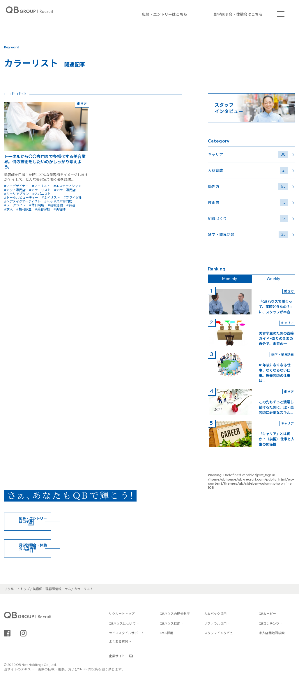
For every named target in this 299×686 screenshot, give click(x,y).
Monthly (229, 278)
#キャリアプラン (16, 194)
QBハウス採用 (170, 624)
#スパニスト (41, 194)
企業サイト (117, 656)
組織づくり (248, 218)
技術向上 (248, 202)
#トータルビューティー (21, 198)
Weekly (273, 278)
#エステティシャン (67, 186)
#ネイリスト (51, 198)
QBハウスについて (122, 624)
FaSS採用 (166, 633)
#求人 (8, 209)
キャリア (248, 154)
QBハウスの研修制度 (175, 614)
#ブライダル (72, 198)
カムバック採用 (215, 614)
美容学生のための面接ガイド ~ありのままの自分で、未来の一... (276, 338)
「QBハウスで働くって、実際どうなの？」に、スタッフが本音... (276, 306)
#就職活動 (55, 205)
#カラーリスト (40, 190)
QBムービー (267, 614)
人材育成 (248, 170)
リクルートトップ (122, 614)
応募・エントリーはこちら (164, 14)
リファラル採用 (215, 624)
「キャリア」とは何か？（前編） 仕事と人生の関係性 (276, 439)
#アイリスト (41, 186)
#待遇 (70, 205)
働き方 (248, 186)
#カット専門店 (15, 190)
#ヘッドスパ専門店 (58, 201)
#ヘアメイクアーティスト (22, 201)
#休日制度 (36, 205)
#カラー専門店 (65, 190)
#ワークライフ (15, 205)
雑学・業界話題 (248, 234)
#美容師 (60, 209)
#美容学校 (42, 209)
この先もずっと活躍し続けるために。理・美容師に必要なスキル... (276, 407)
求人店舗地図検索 (271, 633)
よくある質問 (118, 641)
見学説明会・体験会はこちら (238, 14)
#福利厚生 (23, 209)
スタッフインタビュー (220, 633)
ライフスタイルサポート (126, 633)
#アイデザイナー (16, 186)
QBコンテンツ (269, 624)
